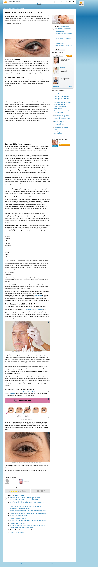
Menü (39, 3)
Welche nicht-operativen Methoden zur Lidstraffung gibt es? (62, 98)
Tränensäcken (26, 391)
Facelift (56, 129)
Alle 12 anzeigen (60, 49)
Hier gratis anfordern (64, 144)
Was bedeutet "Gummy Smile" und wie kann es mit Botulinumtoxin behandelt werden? (63, 38)
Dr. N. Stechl (62, 67)
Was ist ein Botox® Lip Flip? (18, 518)
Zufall (71, 86)
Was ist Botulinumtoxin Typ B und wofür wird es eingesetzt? (28, 513)
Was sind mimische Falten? (18, 523)
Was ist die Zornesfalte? (17, 532)
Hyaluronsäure (29, 309)
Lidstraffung (12, 393)
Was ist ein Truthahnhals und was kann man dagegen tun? (28, 520)
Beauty (5, 8)
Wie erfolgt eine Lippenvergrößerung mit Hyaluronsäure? (61, 122)
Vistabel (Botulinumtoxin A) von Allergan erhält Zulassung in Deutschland (62, 116)
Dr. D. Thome (62, 77)
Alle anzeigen (56, 86)
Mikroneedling (38, 295)
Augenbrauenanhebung (61, 127)
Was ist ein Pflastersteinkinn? (19, 515)
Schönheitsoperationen (11, 8)
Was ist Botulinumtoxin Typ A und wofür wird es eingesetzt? (28, 510)
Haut (17, 8)
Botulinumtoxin (21, 8)
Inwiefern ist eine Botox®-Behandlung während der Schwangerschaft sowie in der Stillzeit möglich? (64, 30)
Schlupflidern (35, 391)
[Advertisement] (25, 31)
